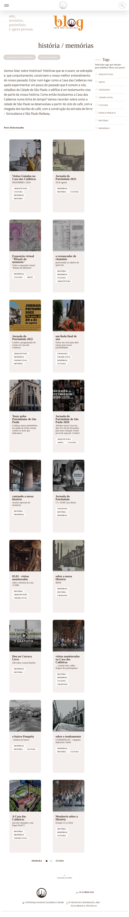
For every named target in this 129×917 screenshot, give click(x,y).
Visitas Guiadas (49, 57)
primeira (37, 861)
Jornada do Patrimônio (19, 57)
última (60, 861)
